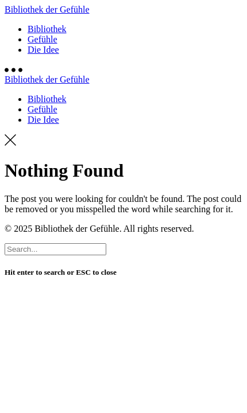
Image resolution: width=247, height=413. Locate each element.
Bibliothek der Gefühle (47, 9)
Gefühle (42, 39)
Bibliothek (47, 29)
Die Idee (43, 49)
